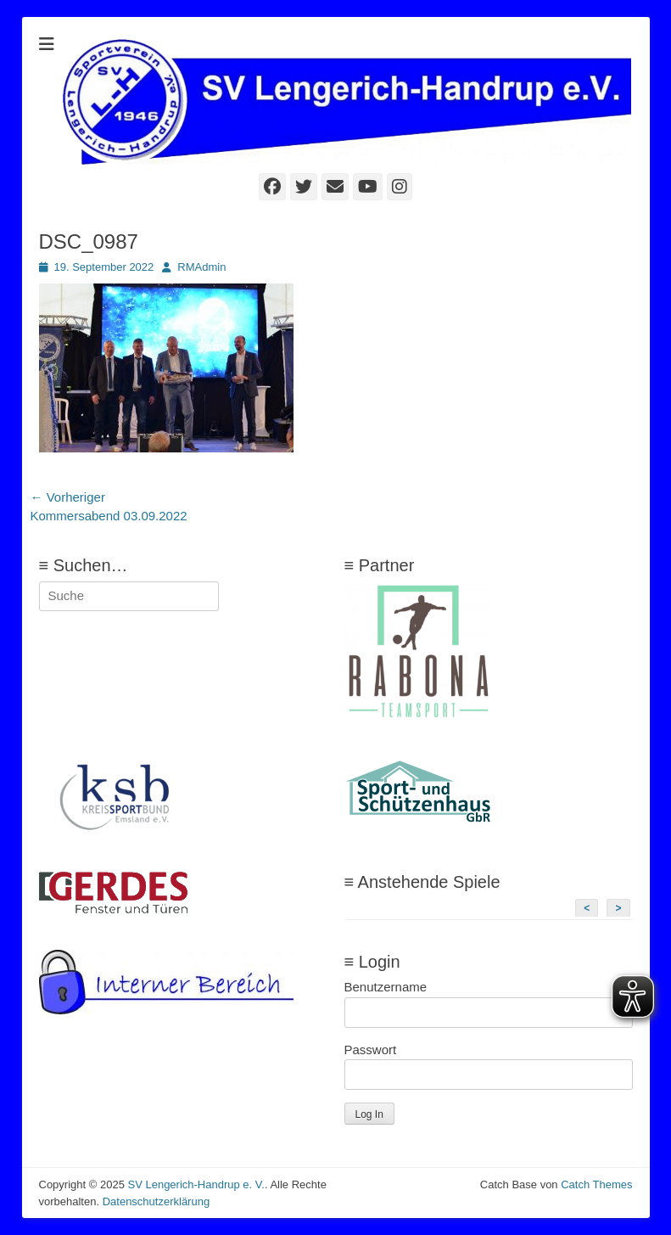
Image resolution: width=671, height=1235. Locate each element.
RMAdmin (201, 267)
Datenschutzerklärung (156, 1201)
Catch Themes (596, 1184)
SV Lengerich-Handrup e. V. (195, 1184)
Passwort (370, 1049)
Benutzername (386, 987)
